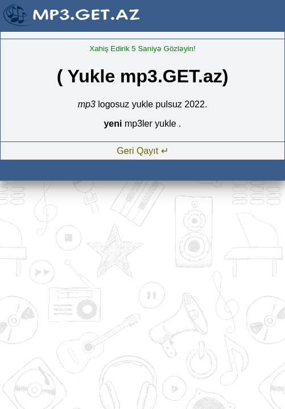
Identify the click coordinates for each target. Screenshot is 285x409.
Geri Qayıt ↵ (142, 151)
